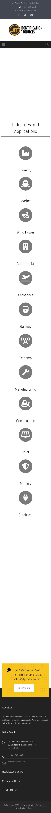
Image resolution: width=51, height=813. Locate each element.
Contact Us (24, 688)
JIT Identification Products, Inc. (34, 805)
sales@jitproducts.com (26, 11)
